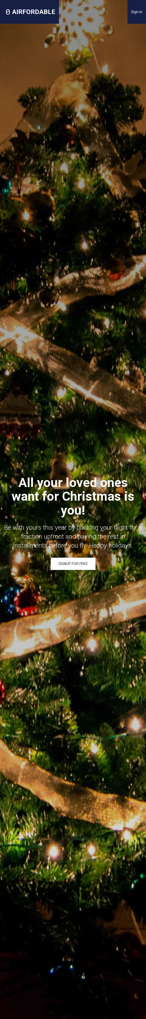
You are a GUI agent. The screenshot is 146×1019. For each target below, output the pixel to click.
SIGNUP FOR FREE (73, 564)
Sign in (136, 12)
